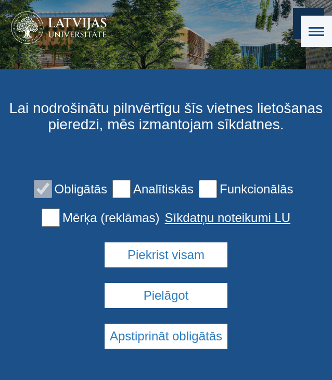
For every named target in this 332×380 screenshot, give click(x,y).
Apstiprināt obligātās (166, 336)
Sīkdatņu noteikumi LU (227, 218)
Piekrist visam (166, 255)
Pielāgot (166, 295)
